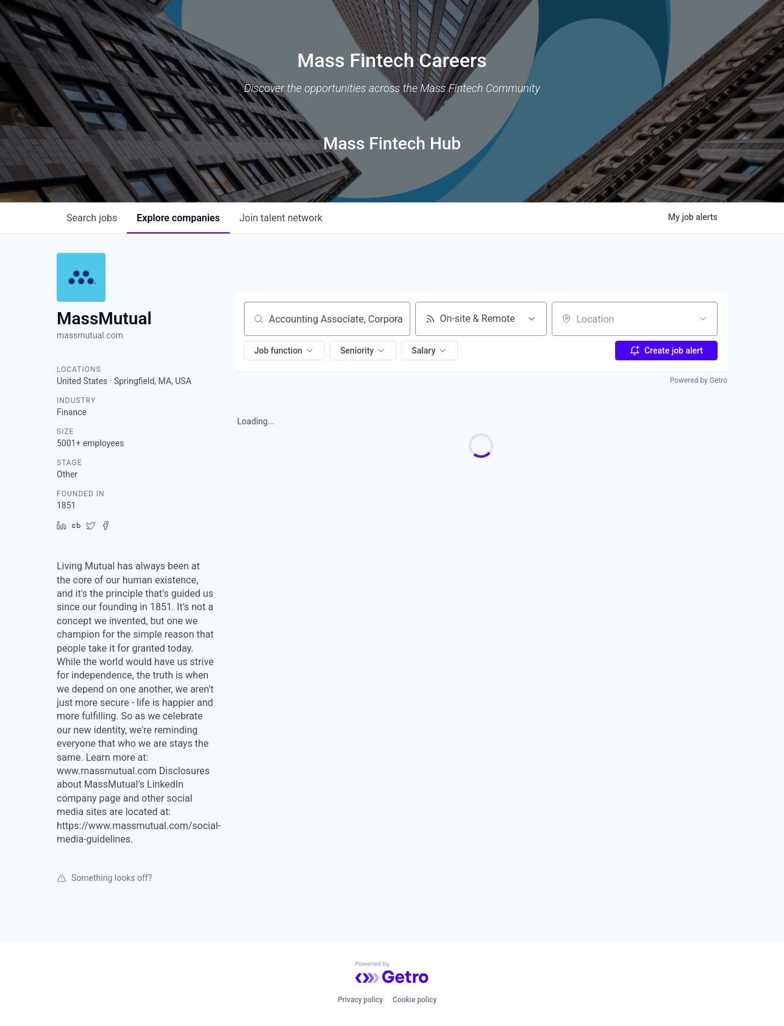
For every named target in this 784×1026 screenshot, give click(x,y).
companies (178, 218)
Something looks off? (104, 878)
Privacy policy (360, 1000)
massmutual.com (90, 335)
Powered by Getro (698, 380)
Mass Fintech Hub (392, 144)
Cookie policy (415, 1000)
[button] (284, 350)
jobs (91, 218)
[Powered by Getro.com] (392, 972)
